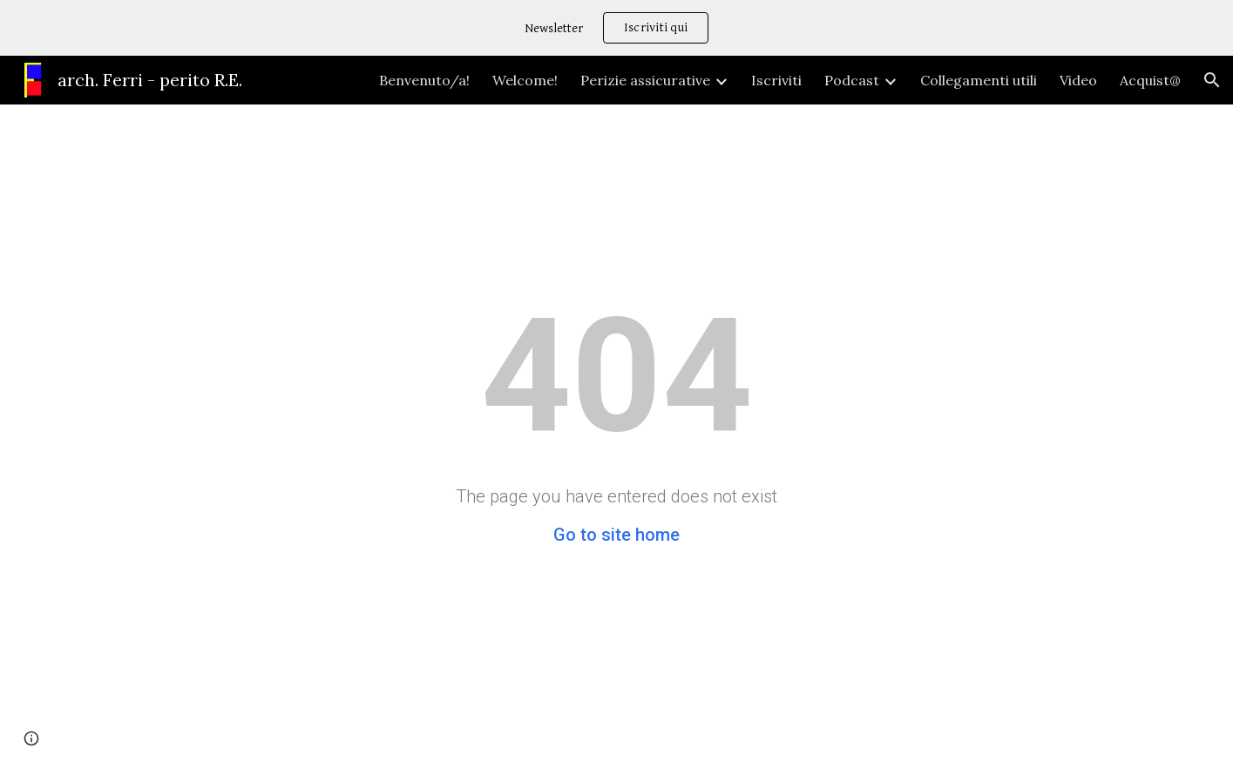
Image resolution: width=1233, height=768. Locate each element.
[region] (616, 28)
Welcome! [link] (525, 80)
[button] (1212, 80)
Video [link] (1078, 80)
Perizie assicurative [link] (645, 80)
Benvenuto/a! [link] (424, 80)
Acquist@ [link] (1150, 80)
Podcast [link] (851, 80)
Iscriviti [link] (776, 80)
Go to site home (616, 534)
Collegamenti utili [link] (978, 80)
